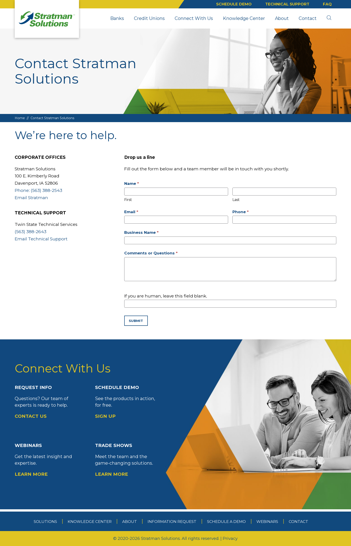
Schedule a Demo (226, 521)
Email (131, 212)
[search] (329, 18)
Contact (308, 18)
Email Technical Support (41, 239)
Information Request (172, 521)
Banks (117, 18)
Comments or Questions (151, 253)
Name (131, 183)
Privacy (230, 538)
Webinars (48, 460)
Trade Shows (128, 460)
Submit (136, 321)
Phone (240, 212)
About (282, 18)
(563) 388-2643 (30, 231)
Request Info (48, 402)
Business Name (141, 232)
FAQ (327, 4)
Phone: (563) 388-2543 (38, 190)
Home (20, 118)
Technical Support (287, 4)
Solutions (45, 521)
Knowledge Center (244, 18)
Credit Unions (149, 18)
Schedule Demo (234, 4)
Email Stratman (31, 197)
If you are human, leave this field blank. (165, 296)
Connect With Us (194, 18)
